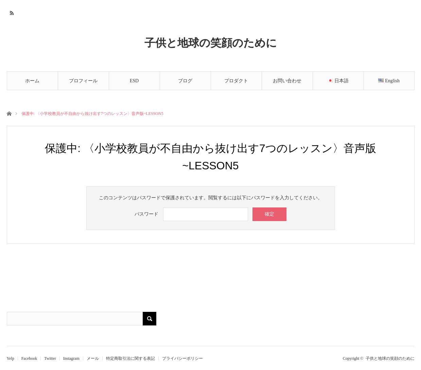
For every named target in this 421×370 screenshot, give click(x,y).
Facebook (29, 358)
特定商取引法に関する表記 (130, 358)
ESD (134, 80)
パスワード (146, 214)
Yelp (10, 358)
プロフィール (83, 80)
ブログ (185, 80)
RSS (11, 12)
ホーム (32, 80)
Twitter (50, 358)
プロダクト (236, 80)
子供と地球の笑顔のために (210, 42)
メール (93, 358)
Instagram (71, 358)
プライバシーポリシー (182, 358)
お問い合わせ (287, 80)
